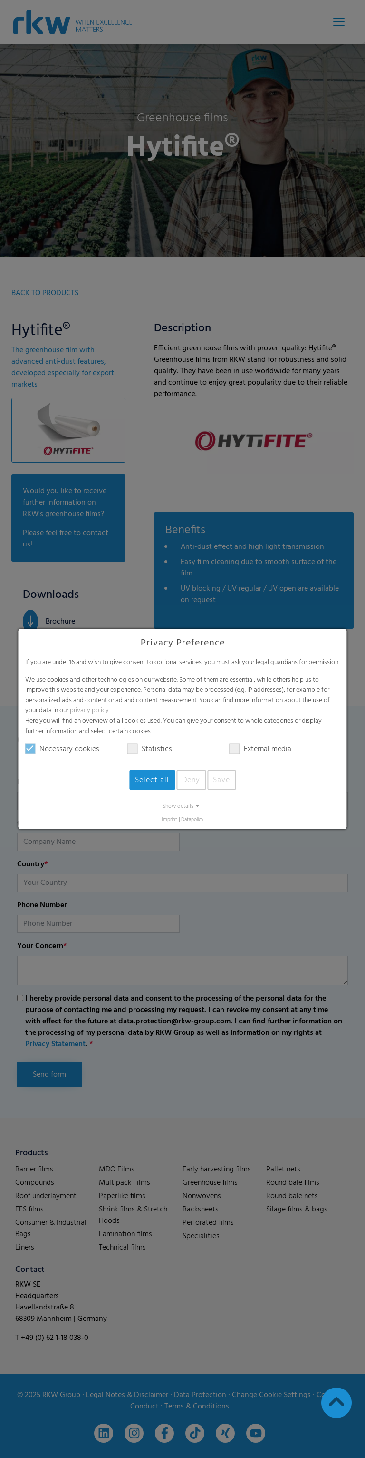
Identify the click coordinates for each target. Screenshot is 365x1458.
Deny (191, 780)
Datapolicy (192, 820)
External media (260, 749)
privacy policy (89, 710)
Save (221, 780)
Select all (152, 780)
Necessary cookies (62, 749)
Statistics (149, 749)
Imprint (169, 820)
